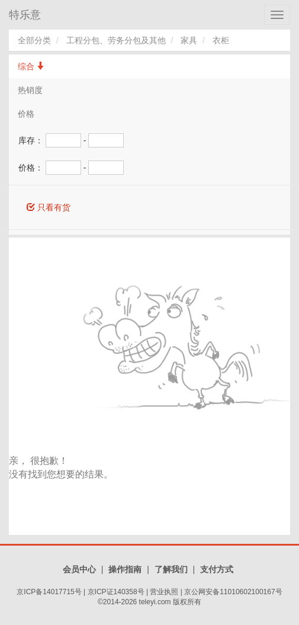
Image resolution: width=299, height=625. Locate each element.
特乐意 (25, 15)
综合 (31, 66)
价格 (26, 113)
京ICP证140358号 (116, 592)
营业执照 (164, 592)
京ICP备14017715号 (49, 592)
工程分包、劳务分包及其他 (116, 40)
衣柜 (221, 40)
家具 (189, 40)
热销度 (30, 90)
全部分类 (34, 40)
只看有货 (48, 207)
